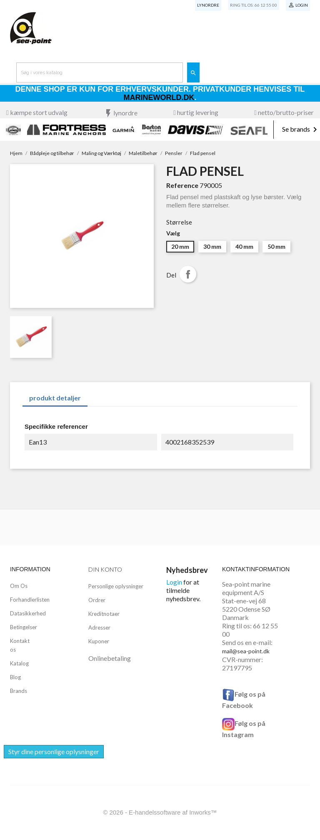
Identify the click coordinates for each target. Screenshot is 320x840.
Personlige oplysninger (115, 586)
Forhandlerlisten (30, 599)
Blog (15, 677)
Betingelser (23, 627)
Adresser (99, 627)
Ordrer (96, 600)
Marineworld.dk (159, 97)
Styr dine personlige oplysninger (53, 751)
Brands (18, 691)
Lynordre (208, 5)
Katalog (19, 663)
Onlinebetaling (109, 658)
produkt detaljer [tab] (55, 398)
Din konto (105, 569)
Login (174, 582)
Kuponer (98, 641)
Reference (182, 185)
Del (188, 274)
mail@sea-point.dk (246, 651)
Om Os (19, 585)
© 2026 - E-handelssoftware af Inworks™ (160, 812)
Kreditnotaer (104, 613)
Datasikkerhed (28, 613)
